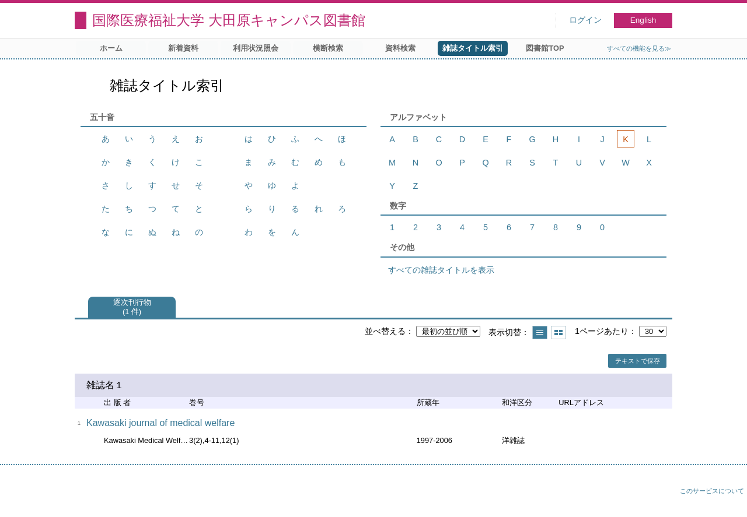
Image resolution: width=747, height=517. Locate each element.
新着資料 (183, 48)
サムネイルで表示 (558, 332)
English (643, 20)
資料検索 (400, 48)
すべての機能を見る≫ (639, 48)
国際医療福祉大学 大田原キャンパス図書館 (228, 20)
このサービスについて (712, 490)
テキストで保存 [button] (637, 360)
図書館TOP (545, 48)
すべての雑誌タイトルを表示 (441, 270)
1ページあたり (602, 331)
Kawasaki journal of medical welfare (160, 423)
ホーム (111, 48)
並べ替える (385, 331)
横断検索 (328, 48)
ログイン (585, 20)
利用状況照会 (255, 48)
